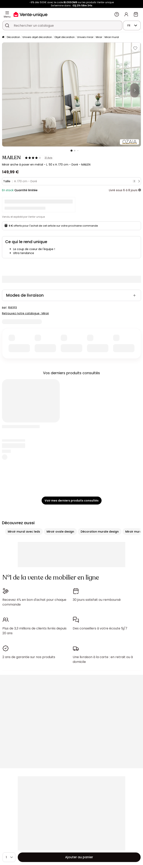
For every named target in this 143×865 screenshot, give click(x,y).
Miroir (99, 37)
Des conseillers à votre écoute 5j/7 (100, 628)
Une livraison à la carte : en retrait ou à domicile (103, 659)
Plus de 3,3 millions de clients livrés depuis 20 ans (34, 630)
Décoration (13, 37)
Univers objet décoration (37, 37)
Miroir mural (112, 37)
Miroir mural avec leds (24, 532)
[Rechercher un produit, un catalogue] (7, 25)
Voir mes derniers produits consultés (72, 501)
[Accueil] (3, 37)
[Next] (134, 90)
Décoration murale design (100, 532)
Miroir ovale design (60, 532)
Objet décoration (64, 37)
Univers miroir (85, 37)
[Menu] (7, 12)
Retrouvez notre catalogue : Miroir (25, 313)
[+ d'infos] (139, 190)
